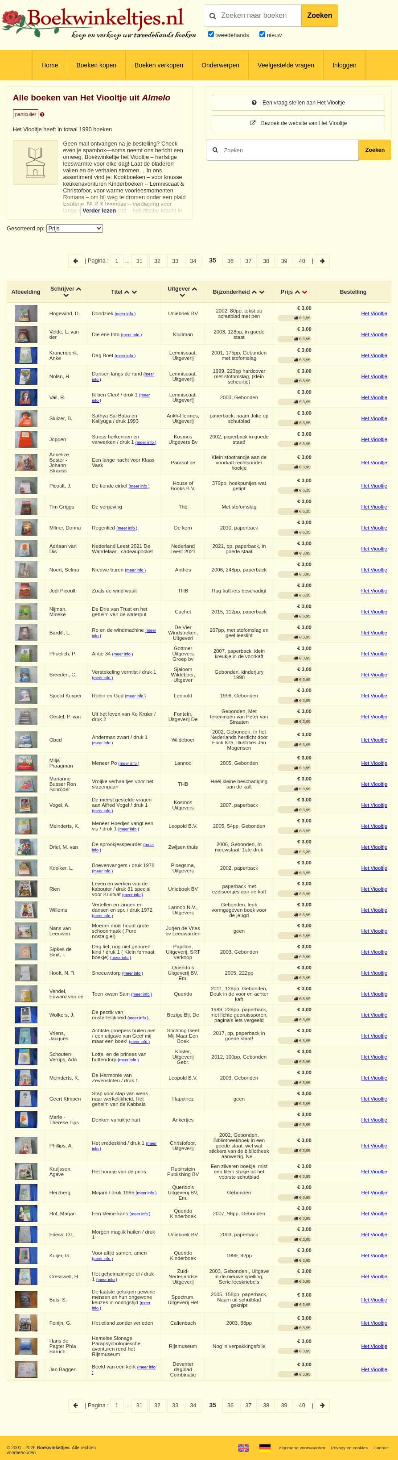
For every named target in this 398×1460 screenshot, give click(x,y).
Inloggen (344, 65)
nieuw (273, 35)
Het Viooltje (374, 314)
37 (248, 261)
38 (266, 261)
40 (302, 261)
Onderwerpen (220, 65)
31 (139, 261)
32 (157, 261)
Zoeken (320, 15)
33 (175, 261)
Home (49, 65)
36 (230, 261)
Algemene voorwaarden (300, 1447)
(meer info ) (125, 315)
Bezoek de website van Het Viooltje (298, 124)
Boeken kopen (96, 65)
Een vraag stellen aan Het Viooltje (298, 103)
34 (193, 261)
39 (284, 261)
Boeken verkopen (159, 65)
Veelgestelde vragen (286, 65)
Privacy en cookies (348, 1447)
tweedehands (232, 35)
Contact (381, 1447)
